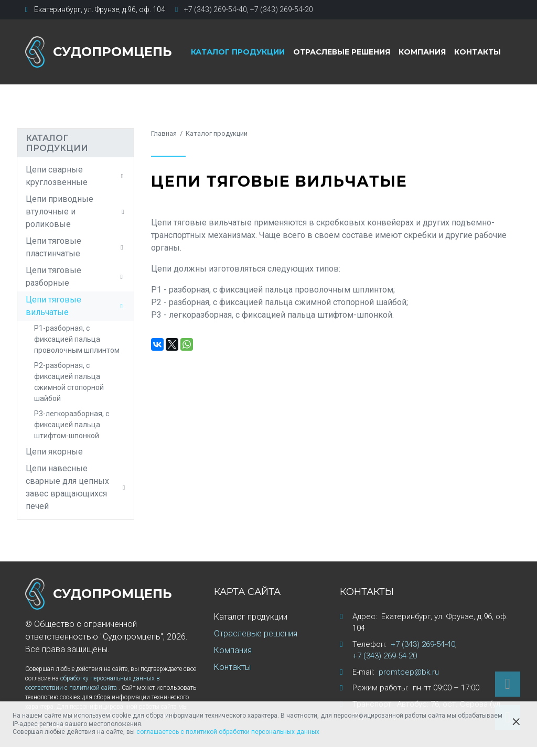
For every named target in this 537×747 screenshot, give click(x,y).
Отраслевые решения (341, 52)
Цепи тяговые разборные (75, 276)
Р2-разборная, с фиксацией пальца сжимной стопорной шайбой (69, 382)
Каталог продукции (238, 52)
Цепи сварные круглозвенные (75, 176)
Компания (422, 52)
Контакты (477, 52)
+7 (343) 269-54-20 (281, 9)
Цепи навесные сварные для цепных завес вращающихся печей (75, 487)
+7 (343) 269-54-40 (215, 9)
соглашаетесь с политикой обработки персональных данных (227, 731)
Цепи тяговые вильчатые (75, 306)
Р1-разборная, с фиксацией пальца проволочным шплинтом (77, 339)
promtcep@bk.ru (409, 672)
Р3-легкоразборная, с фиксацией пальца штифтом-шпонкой (71, 424)
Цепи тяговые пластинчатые (75, 247)
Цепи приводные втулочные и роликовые (75, 211)
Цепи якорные (54, 452)
